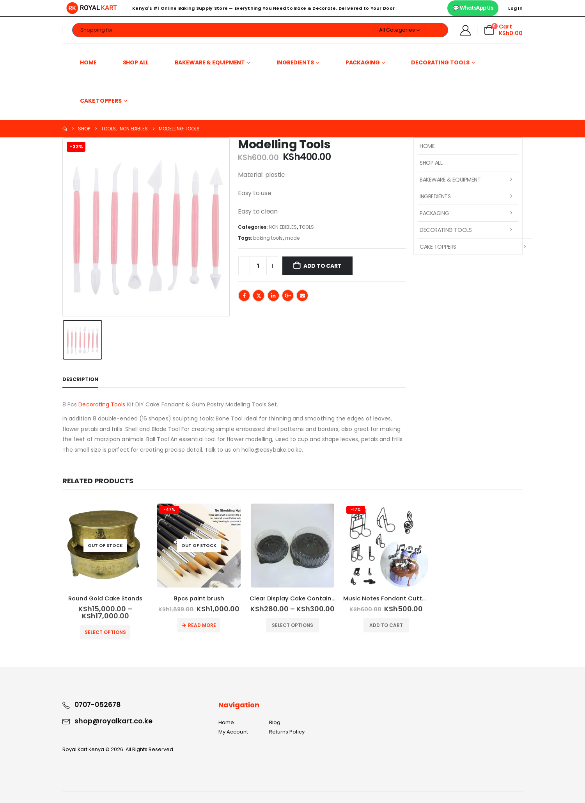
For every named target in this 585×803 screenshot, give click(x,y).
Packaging (363, 62)
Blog (274, 722)
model (293, 238)
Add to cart (322, 266)
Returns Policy (287, 731)
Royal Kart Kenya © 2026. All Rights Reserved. (118, 749)
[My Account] (465, 30)
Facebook (244, 295)
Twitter (258, 295)
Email (302, 295)
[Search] (437, 30)
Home (88, 62)
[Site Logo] (91, 8)
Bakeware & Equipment (210, 62)
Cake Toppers (101, 101)
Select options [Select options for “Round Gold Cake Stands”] (105, 632)
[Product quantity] (258, 265)
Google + (288, 295)
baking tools (268, 238)
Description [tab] (80, 379)
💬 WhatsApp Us (473, 8)
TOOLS (306, 227)
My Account (233, 731)
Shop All (136, 62)
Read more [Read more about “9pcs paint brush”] (202, 625)
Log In (515, 8)
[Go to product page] (105, 546)
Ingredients (295, 62)
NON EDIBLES (283, 227)
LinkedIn (273, 295)
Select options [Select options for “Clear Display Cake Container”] (292, 625)
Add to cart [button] (386, 625)
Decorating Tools (440, 62)
